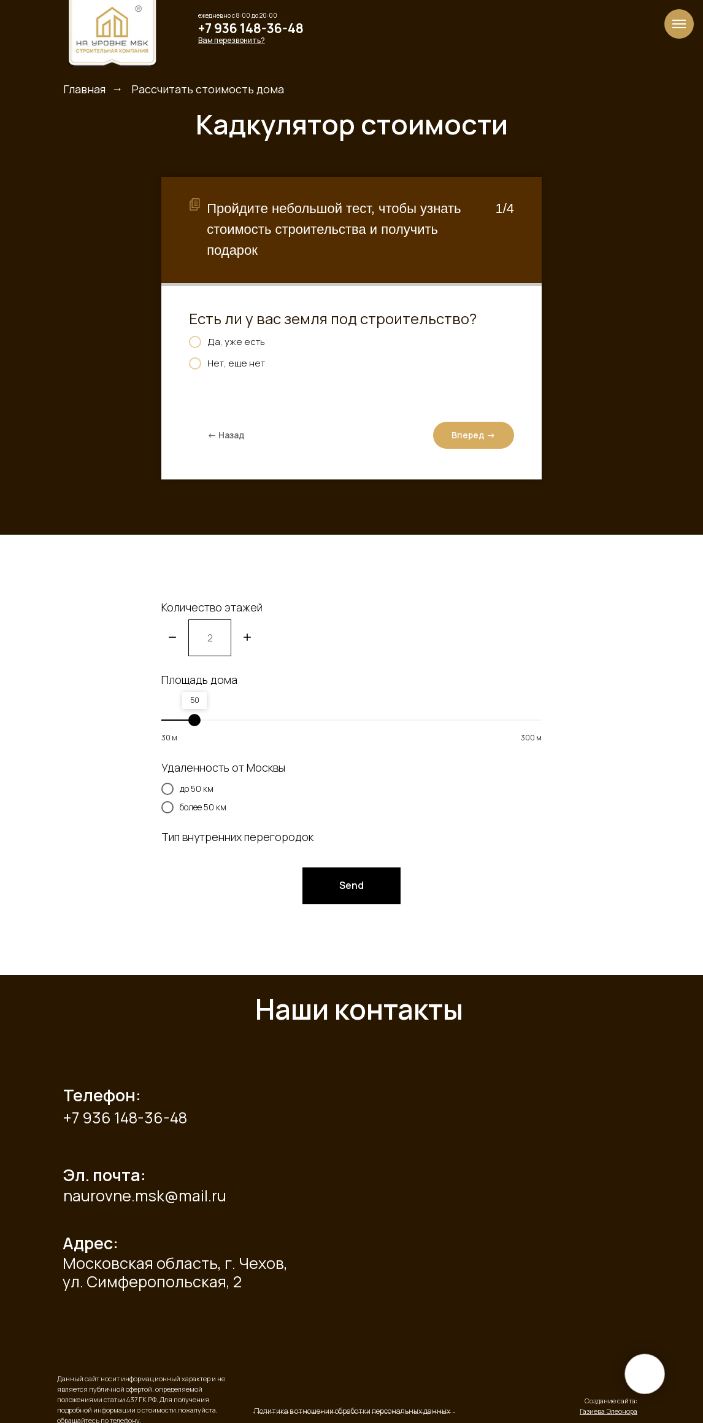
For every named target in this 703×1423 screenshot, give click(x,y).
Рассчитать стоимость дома (207, 89)
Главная (84, 89)
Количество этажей (212, 607)
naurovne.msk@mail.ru (144, 1195)
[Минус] (172, 638)
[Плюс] (247, 638)
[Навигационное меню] (679, 24)
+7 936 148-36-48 (251, 28)
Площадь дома (199, 679)
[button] (231, 40)
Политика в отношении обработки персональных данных (352, 1411)
